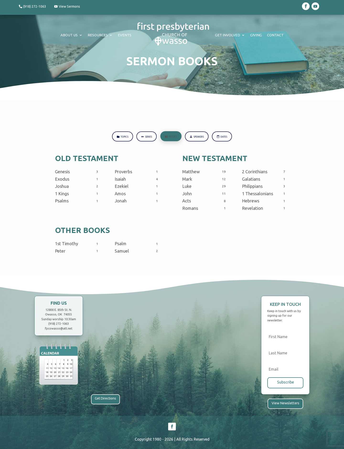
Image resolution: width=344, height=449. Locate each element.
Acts (186, 201)
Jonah (121, 201)
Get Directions (105, 398)
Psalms (62, 201)
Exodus (62, 179)
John (187, 193)
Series (146, 137)
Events (124, 35)
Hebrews (250, 201)
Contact (275, 35)
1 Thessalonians (257, 193)
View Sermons (69, 6)
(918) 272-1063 (34, 6)
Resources (98, 35)
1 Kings (62, 193)
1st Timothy (66, 243)
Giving (256, 35)
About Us (69, 35)
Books (171, 137)
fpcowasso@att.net (58, 328)
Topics (121, 137)
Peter (60, 251)
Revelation (252, 208)
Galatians (251, 179)
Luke (187, 186)
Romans (190, 208)
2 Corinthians (254, 171)
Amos (120, 193)
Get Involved (227, 35)
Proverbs (123, 171)
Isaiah (120, 179)
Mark (187, 179)
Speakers (197, 137)
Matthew (191, 171)
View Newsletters (285, 403)
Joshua (62, 186)
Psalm (120, 243)
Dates (223, 137)
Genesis (62, 171)
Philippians (252, 186)
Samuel (122, 251)
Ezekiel (122, 186)
